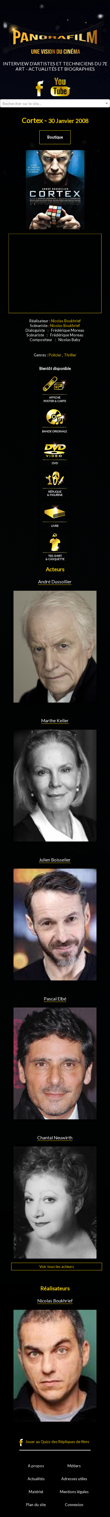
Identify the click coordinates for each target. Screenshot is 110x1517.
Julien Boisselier (55, 859)
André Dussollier (55, 581)
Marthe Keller (55, 720)
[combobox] (55, 103)
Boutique (55, 137)
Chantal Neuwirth (54, 1137)
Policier (55, 355)
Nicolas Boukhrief (66, 320)
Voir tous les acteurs (56, 1266)
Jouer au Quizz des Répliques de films (57, 1441)
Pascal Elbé (55, 998)
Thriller (70, 355)
